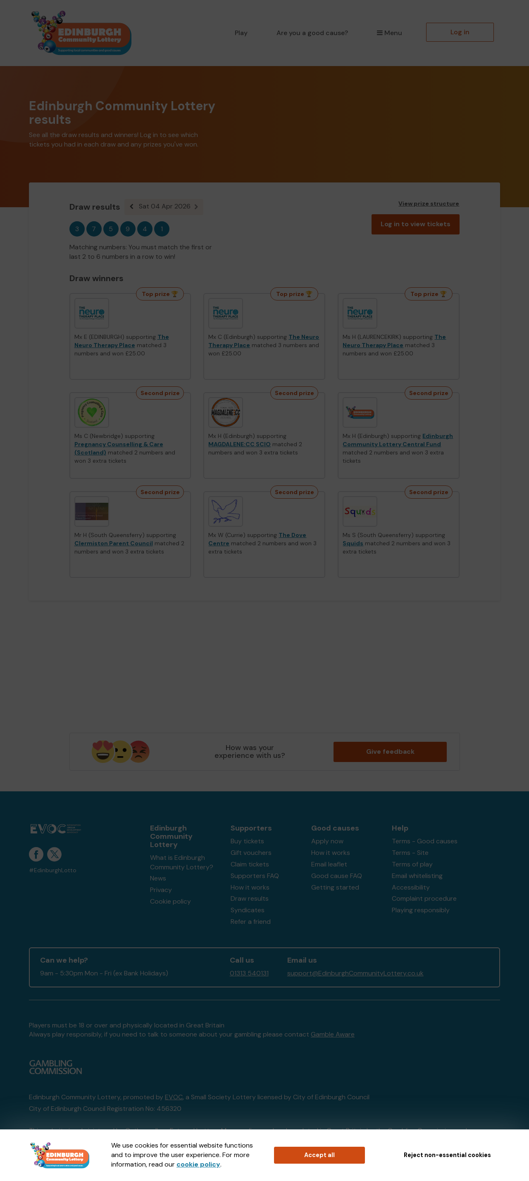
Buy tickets (247, 841)
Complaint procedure (424, 898)
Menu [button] (389, 32)
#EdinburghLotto (52, 870)
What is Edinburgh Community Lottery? (181, 862)
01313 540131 (249, 973)
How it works (250, 887)
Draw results (250, 898)
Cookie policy (170, 901)
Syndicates (247, 910)
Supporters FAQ (255, 875)
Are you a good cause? (312, 32)
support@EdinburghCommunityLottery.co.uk (355, 973)
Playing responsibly (421, 910)
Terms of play (412, 864)
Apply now (327, 841)
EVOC (174, 1097)
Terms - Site (410, 852)
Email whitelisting (417, 875)
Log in (459, 32)
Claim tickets (250, 864)
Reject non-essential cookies (447, 1155)
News (158, 878)
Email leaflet (329, 864)
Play (241, 32)
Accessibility (411, 887)
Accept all (319, 1155)
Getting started (335, 887)
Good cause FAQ (336, 875)
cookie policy (198, 1164)
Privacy (161, 889)
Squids (353, 543)
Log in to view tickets (415, 224)
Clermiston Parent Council (113, 543)
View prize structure (428, 203)
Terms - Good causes (425, 841)
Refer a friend (251, 921)
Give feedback (390, 751)
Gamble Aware (333, 1034)
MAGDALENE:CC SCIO (239, 444)
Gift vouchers (251, 852)
